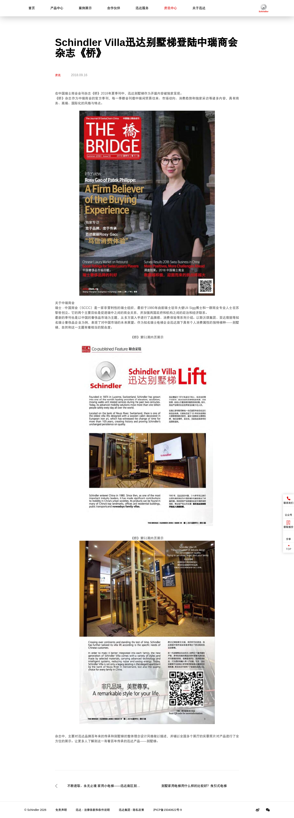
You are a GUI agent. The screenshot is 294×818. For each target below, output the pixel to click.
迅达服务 (142, 8)
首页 (31, 8)
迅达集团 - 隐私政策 (131, 809)
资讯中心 (170, 8)
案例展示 (85, 8)
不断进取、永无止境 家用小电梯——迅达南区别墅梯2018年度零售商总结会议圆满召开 (103, 786)
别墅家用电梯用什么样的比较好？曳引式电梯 (194, 786)
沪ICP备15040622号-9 (167, 809)
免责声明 (61, 809)
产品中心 (56, 8)
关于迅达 (198, 8)
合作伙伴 (113, 8)
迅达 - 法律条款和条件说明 (93, 809)
